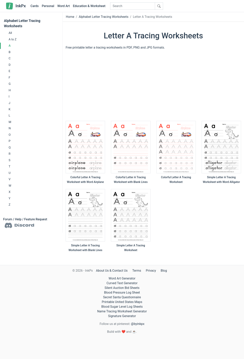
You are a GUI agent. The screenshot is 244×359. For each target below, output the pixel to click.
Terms (136, 270)
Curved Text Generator (121, 283)
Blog (164, 270)
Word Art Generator (122, 278)
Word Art (63, 6)
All (10, 33)
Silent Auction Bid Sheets (121, 288)
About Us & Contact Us (112, 270)
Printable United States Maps (122, 302)
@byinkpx (137, 324)
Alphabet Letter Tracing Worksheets (22, 23)
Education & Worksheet (89, 6)
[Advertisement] (153, 87)
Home (70, 17)
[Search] (132, 6)
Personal (48, 6)
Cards (34, 6)
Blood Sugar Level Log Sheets (122, 306)
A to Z (12, 39)
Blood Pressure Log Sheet (122, 292)
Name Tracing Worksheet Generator (122, 311)
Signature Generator (122, 316)
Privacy (151, 270)
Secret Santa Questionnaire (122, 297)
